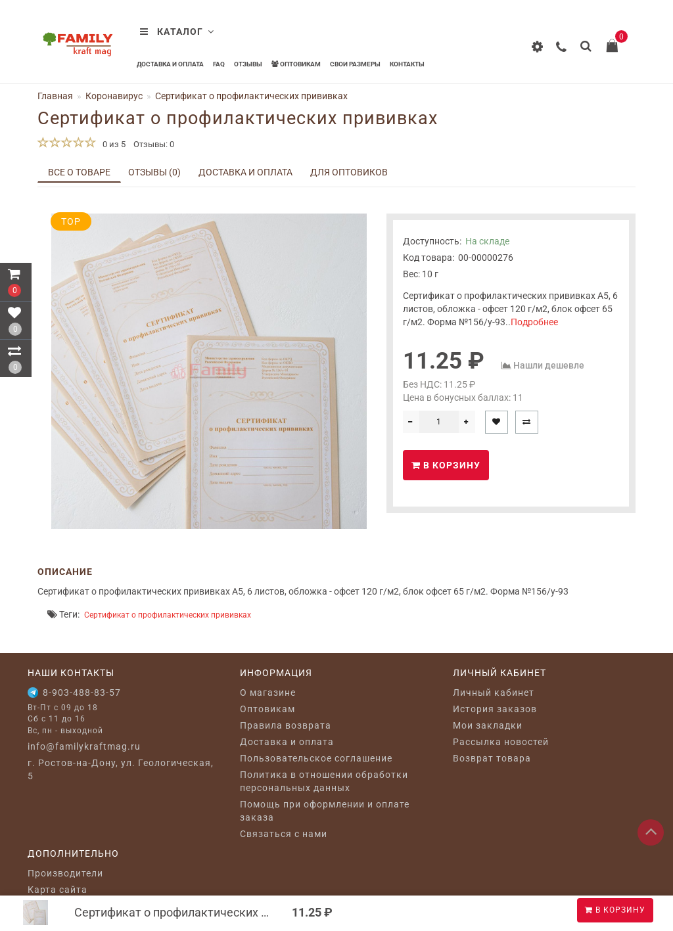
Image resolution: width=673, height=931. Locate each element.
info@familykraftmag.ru (84, 746)
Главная (55, 96)
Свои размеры (355, 64)
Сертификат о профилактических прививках (167, 615)
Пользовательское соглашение (316, 758)
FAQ (219, 64)
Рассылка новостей (501, 742)
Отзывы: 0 (153, 144)
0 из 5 (112, 144)
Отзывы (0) (154, 172)
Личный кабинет (493, 692)
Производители (65, 873)
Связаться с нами (283, 834)
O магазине (268, 692)
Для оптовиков (349, 172)
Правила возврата (285, 725)
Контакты (407, 64)
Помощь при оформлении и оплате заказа (324, 811)
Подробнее (534, 322)
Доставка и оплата (170, 64)
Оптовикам (296, 64)
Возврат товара (492, 758)
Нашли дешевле (548, 365)
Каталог (177, 31)
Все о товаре (79, 172)
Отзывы (248, 64)
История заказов (495, 709)
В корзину (615, 910)
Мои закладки (487, 725)
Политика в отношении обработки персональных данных (324, 781)
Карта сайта (57, 889)
